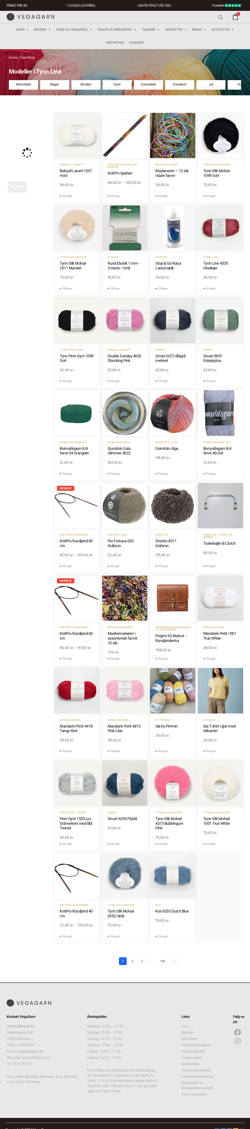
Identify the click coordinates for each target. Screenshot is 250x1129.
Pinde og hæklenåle (74, 29)
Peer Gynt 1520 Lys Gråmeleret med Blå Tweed (76, 823)
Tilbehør (150, 29)
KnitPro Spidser (120, 173)
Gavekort (136, 42)
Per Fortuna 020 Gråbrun (121, 543)
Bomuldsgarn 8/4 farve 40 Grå (217, 451)
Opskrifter (176, 29)
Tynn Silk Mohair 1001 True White (216, 821)
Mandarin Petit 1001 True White (219, 635)
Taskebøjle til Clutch (219, 543)
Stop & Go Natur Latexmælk (168, 265)
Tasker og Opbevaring (116, 29)
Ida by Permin (166, 726)
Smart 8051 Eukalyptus (212, 358)
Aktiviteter (222, 29)
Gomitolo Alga (166, 448)
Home (13, 57)
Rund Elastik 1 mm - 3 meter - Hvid (124, 265)
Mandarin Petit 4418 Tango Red (76, 728)
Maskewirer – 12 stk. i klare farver (172, 173)
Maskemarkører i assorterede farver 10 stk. (123, 638)
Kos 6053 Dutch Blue (172, 911)
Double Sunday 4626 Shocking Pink (124, 358)
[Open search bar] (221, 17)
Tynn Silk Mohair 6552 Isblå (121, 913)
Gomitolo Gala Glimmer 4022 (119, 451)
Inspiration (115, 42)
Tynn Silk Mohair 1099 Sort (216, 173)
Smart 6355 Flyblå (122, 818)
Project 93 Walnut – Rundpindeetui (171, 638)
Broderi (42, 29)
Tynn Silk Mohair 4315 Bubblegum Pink (169, 823)
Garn (22, 29)
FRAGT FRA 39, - (17, 5)
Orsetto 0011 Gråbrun (165, 543)
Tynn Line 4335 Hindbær (215, 265)
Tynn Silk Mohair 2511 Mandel (73, 265)
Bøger (199, 29)
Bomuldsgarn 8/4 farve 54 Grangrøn (74, 451)
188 (162, 961)
